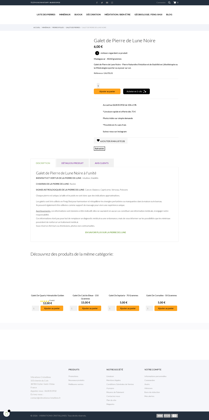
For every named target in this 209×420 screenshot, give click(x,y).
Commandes (149, 380)
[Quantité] (98, 86)
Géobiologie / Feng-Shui (148, 14)
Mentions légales (113, 380)
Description (43, 163)
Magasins (110, 404)
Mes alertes (149, 396)
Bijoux (78, 14)
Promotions (73, 376)
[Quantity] (35, 308)
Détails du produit (72, 163)
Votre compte (152, 369)
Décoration (93, 14)
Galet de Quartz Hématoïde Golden (47, 295)
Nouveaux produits (76, 380)
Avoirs (147, 384)
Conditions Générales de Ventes (120, 384)
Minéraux (65, 14)
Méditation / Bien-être (117, 14)
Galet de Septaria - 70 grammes (123, 295)
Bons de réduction (152, 392)
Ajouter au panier (107, 91)
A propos (110, 388)
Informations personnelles (155, 376)
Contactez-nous (113, 396)
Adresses (148, 388)
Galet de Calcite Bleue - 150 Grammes (86, 297)
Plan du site (111, 400)
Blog (169, 14)
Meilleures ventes (76, 384)
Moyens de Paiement (115, 392)
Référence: (98, 73)
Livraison (110, 376)
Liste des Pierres (46, 14)
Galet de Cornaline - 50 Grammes (161, 295)
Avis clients (101, 163)
